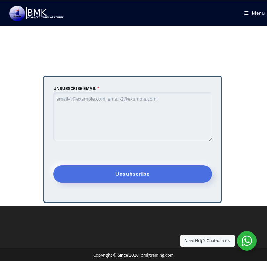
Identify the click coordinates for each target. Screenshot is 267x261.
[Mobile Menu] (254, 13)
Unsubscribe (132, 174)
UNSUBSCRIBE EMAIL (76, 89)
